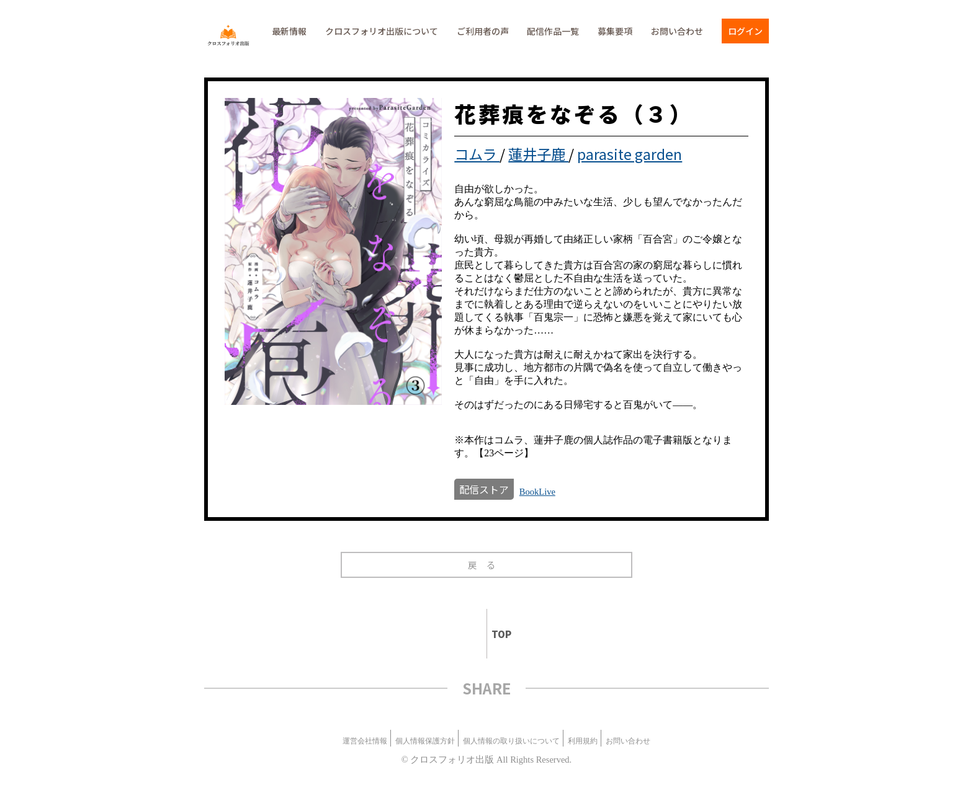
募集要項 (615, 31)
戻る (486, 564)
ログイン (745, 31)
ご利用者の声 (483, 31)
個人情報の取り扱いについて (511, 741)
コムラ (477, 153)
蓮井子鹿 (538, 153)
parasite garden (629, 153)
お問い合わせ (677, 31)
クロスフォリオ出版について (381, 31)
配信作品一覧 (553, 31)
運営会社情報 (365, 741)
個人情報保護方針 (425, 741)
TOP (496, 634)
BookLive (537, 492)
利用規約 (583, 741)
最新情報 (289, 31)
